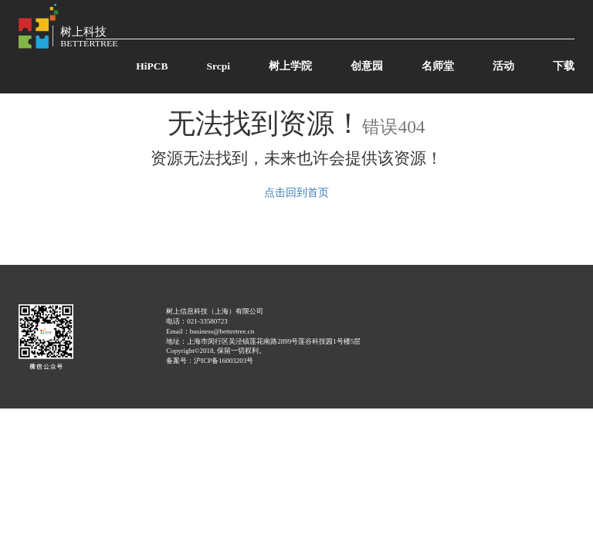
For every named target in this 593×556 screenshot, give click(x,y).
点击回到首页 (296, 192)
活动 (503, 66)
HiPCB (152, 66)
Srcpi (218, 66)
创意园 (367, 66)
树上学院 (290, 66)
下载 (563, 66)
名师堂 (438, 66)
